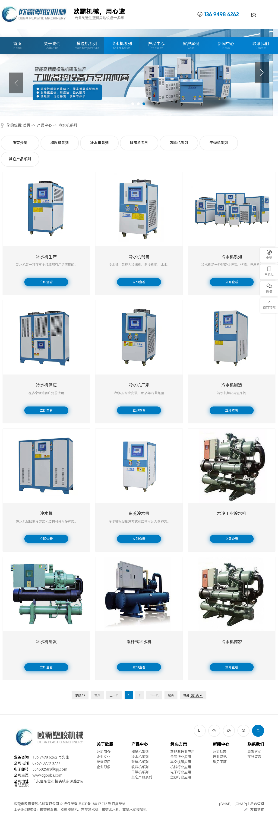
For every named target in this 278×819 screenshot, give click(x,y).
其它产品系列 (20, 159)
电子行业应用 (180, 772)
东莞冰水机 (110, 810)
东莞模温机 (48, 810)
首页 (17, 45)
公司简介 (104, 752)
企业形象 (104, 767)
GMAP (241, 804)
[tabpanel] (139, 72)
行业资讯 (220, 757)
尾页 (171, 695)
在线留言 (254, 757)
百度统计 (119, 804)
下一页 (154, 695)
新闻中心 (225, 45)
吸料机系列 (179, 143)
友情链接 (257, 810)
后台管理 (257, 804)
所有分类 (20, 143)
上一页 (114, 695)
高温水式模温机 (134, 810)
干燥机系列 (218, 143)
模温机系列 (86, 43)
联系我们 (260, 45)
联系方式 (254, 752)
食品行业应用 (180, 757)
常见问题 (220, 762)
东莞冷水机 (89, 810)
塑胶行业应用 (180, 777)
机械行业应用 (180, 767)
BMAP (225, 804)
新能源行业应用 (182, 752)
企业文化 (104, 757)
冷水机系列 (121, 43)
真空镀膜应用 (180, 762)
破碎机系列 (139, 143)
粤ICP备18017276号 (94, 804)
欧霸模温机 (69, 810)
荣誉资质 (104, 762)
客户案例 (191, 45)
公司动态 (220, 752)
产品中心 (156, 45)
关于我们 (52, 45)
